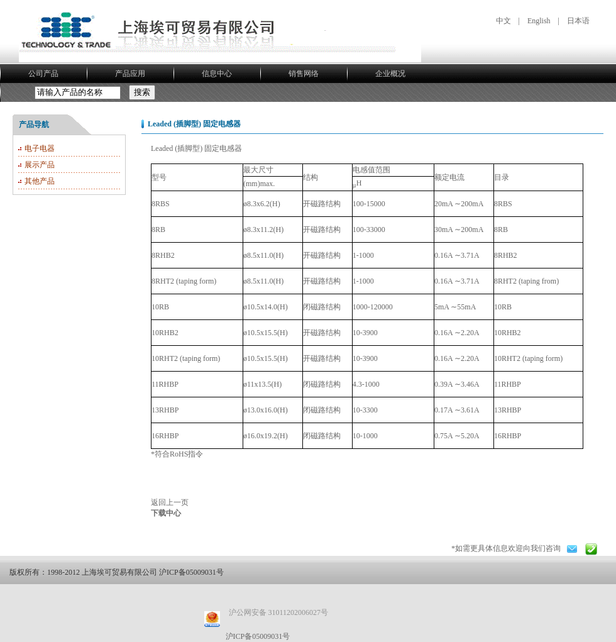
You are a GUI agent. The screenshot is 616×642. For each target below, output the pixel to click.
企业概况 (390, 73)
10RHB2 (507, 332)
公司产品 (43, 73)
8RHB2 (505, 255)
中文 (503, 20)
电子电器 (40, 148)
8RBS (503, 203)
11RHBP (507, 384)
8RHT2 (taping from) (526, 281)
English (539, 20)
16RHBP (507, 435)
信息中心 (217, 73)
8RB (501, 229)
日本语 (578, 20)
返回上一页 (170, 502)
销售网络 (304, 73)
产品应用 (130, 73)
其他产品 (40, 181)
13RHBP (507, 410)
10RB (503, 306)
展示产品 (40, 164)
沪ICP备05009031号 (258, 636)
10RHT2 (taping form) (528, 358)
